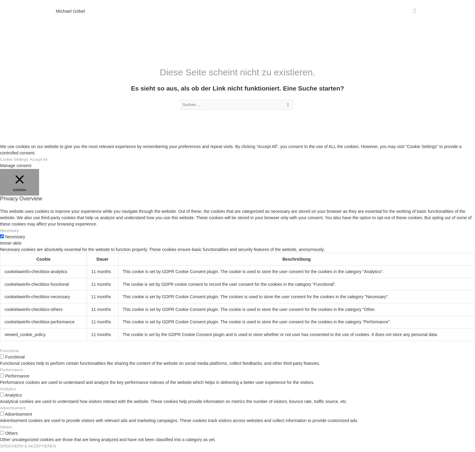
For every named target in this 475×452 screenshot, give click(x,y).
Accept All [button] (40, 162)
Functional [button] (10, 353)
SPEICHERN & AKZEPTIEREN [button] (29, 448)
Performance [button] (12, 372)
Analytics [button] (8, 391)
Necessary (15, 239)
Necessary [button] (10, 233)
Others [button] (6, 429)
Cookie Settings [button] (15, 162)
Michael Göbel (71, 11)
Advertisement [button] (13, 410)
